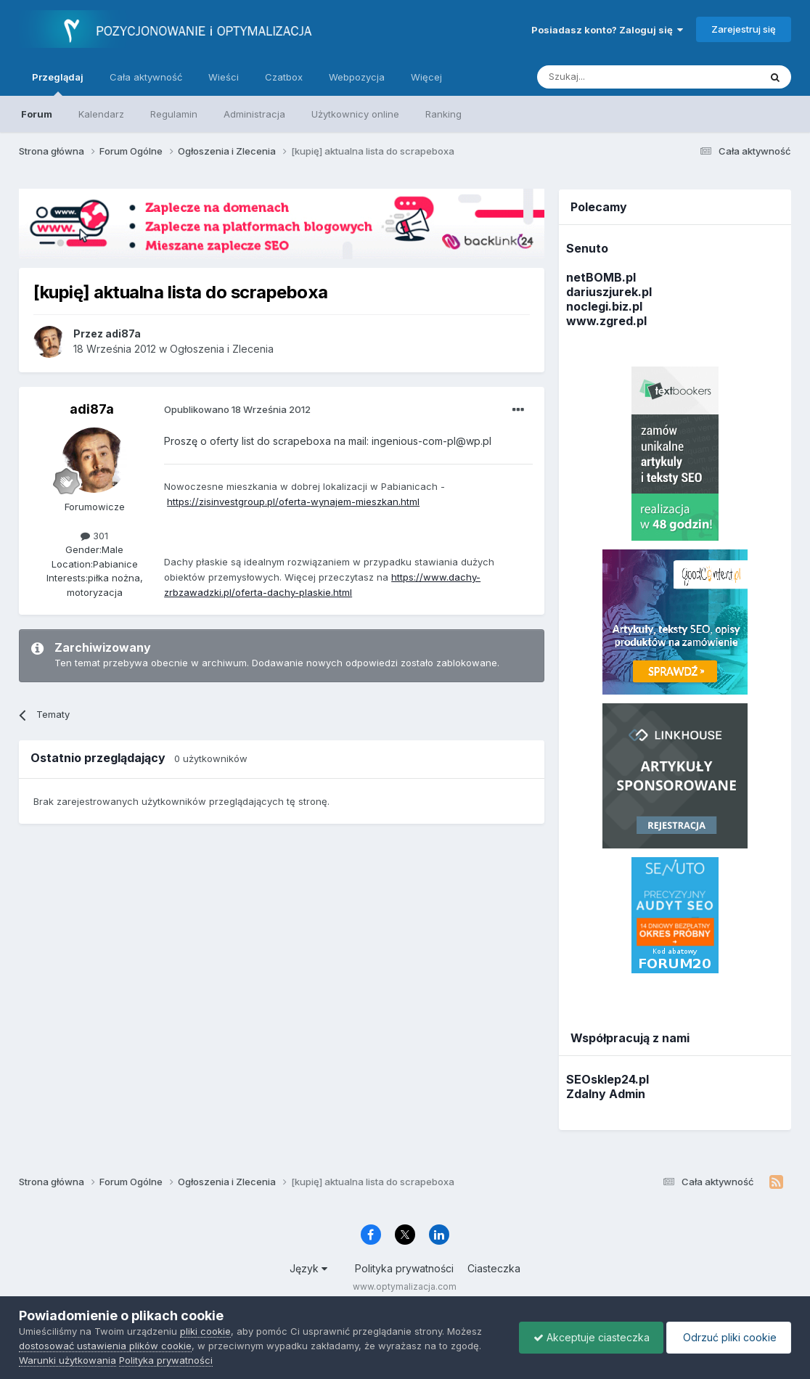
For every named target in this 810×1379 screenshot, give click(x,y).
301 (94, 535)
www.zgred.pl (606, 321)
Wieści (223, 77)
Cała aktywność (146, 77)
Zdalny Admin (605, 1094)
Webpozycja (357, 77)
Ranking (443, 114)
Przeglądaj (57, 83)
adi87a (92, 409)
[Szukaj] (612, 77)
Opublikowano (237, 409)
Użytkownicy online (355, 114)
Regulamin (173, 114)
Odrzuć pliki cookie (727, 1337)
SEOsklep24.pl (607, 1079)
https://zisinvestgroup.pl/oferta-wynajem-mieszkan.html (293, 501)
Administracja (254, 114)
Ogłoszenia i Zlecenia (222, 349)
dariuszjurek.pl (609, 292)
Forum (36, 114)
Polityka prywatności (404, 1268)
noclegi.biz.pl (604, 306)
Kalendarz (101, 114)
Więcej (426, 77)
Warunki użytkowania (67, 1360)
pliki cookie (205, 1331)
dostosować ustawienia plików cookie (105, 1345)
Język (308, 1268)
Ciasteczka (493, 1268)
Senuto (587, 248)
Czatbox (284, 77)
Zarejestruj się (743, 29)
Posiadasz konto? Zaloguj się (607, 30)
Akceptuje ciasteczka (588, 1337)
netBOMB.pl (601, 277)
